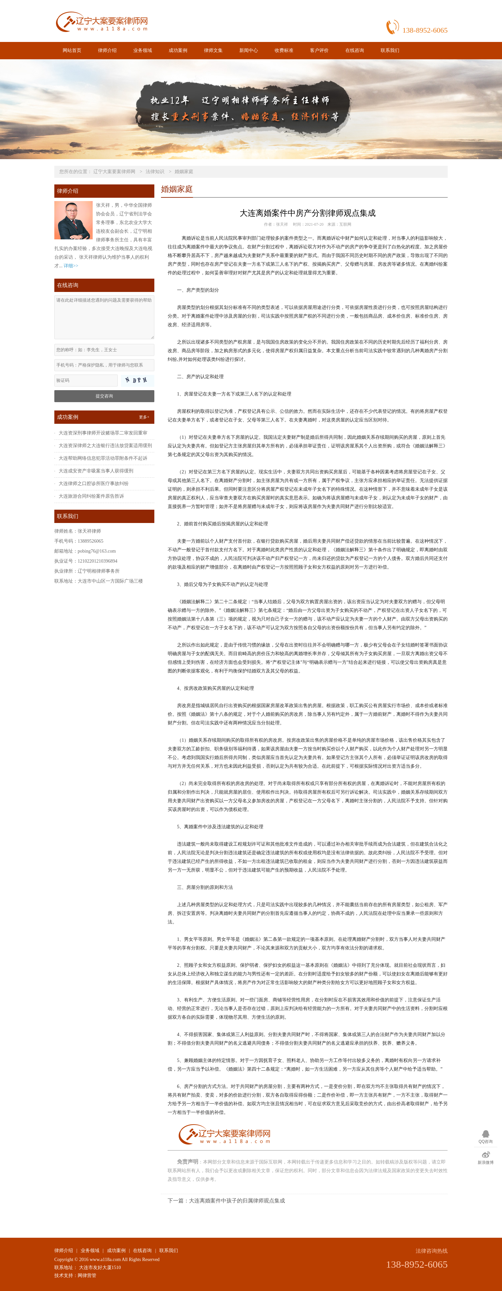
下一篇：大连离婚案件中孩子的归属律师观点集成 (226, 1200)
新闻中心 (248, 50)
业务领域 (142, 50)
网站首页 (72, 50)
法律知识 (155, 171)
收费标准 (284, 50)
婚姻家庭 (184, 171)
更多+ (144, 417)
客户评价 (319, 50)
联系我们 (390, 50)
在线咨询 (354, 50)
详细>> (71, 265)
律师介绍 (107, 50)
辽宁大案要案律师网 (114, 171)
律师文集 (213, 50)
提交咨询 (104, 395)
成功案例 (178, 50)
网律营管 (87, 1275)
